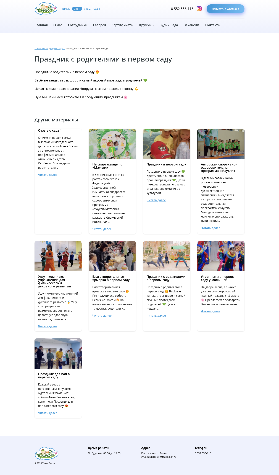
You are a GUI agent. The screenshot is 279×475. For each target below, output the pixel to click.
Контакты (212, 25)
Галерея (99, 25)
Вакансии (191, 25)
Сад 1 (77, 8)
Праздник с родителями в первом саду (103, 59)
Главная (41, 25)
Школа (66, 8)
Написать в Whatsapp (225, 9)
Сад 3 (96, 8)
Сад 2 (87, 8)
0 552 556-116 (182, 9)
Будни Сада (169, 25)
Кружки (145, 25)
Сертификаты (122, 25)
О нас (57, 25)
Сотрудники (77, 25)
